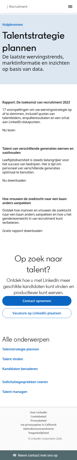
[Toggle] (70, 455)
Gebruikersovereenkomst (38, 429)
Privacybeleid (38, 420)
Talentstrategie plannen (20, 349)
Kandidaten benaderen (20, 369)
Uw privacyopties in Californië (38, 424)
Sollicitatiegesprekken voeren (25, 382)
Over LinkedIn (38, 412)
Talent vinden (12, 359)
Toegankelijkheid (38, 433)
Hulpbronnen (12, 24)
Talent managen (14, 391)
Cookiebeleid (38, 416)
